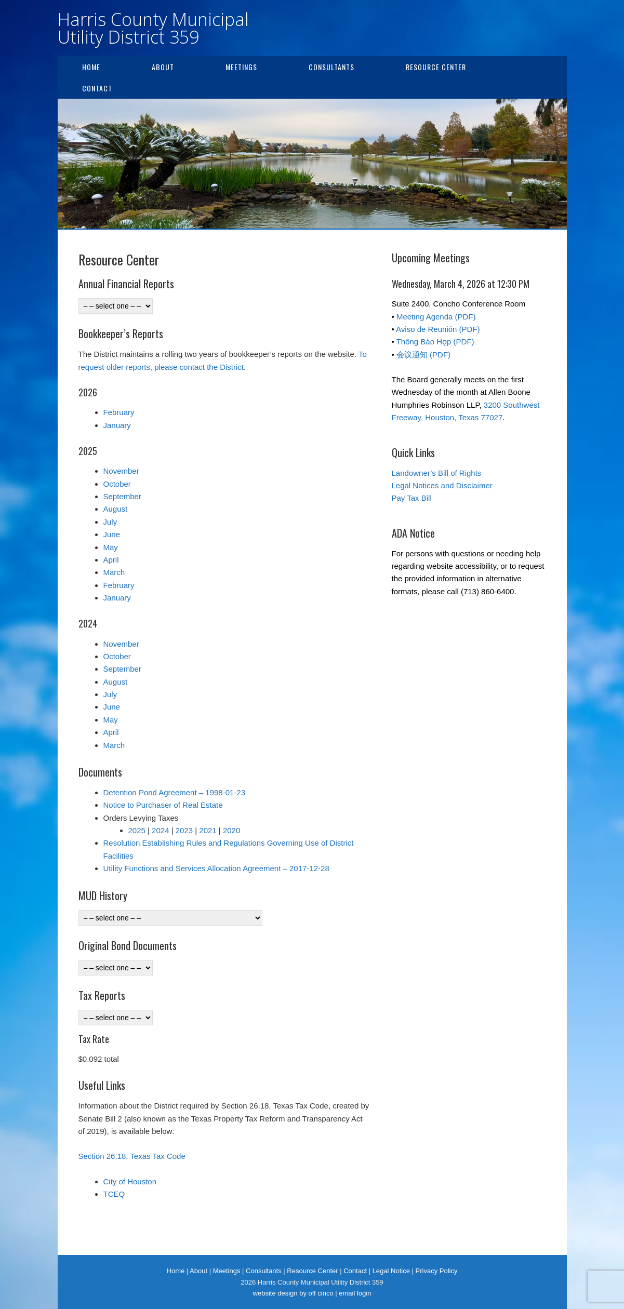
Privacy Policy (437, 1271)
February (119, 412)
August (115, 508)
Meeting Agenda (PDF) (436, 316)
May (110, 547)
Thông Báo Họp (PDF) (435, 341)
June (112, 534)
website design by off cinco (293, 1293)
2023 (184, 830)
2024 (160, 830)
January (117, 425)
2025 (136, 830)
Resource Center (436, 66)
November (121, 470)
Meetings (241, 66)
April (111, 559)
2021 (207, 830)
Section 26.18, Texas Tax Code (131, 1156)
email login (355, 1293)
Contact (97, 88)
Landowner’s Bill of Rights (437, 473)
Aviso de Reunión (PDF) (438, 329)
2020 (231, 830)
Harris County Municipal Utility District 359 (153, 28)
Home (91, 66)
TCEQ (114, 1194)
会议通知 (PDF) (423, 354)
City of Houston (130, 1181)
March (114, 572)
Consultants (331, 66)
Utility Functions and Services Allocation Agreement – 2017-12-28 (216, 868)
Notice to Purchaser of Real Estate (163, 804)
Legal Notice (391, 1271)
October (117, 483)
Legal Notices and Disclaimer (442, 485)
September (122, 496)
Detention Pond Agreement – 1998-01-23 (174, 792)
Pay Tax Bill (412, 497)
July (110, 521)
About (163, 66)
